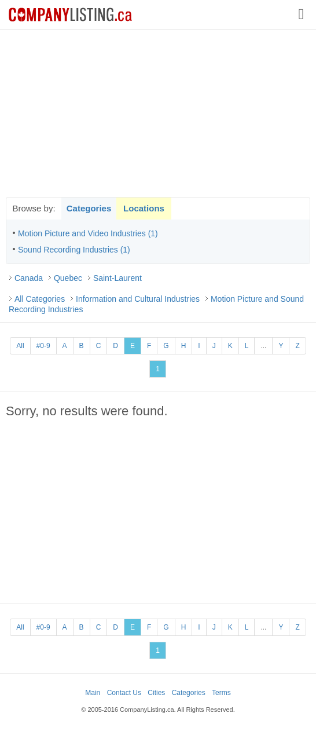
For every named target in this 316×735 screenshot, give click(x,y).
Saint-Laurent (117, 278)
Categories (89, 208)
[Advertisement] (158, 113)
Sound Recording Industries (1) (74, 249)
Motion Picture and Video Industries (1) (88, 233)
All (20, 346)
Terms (221, 693)
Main (92, 693)
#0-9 (43, 346)
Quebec (68, 278)
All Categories (39, 298)
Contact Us (124, 693)
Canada (28, 278)
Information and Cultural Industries (138, 298)
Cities (156, 693)
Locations (143, 208)
